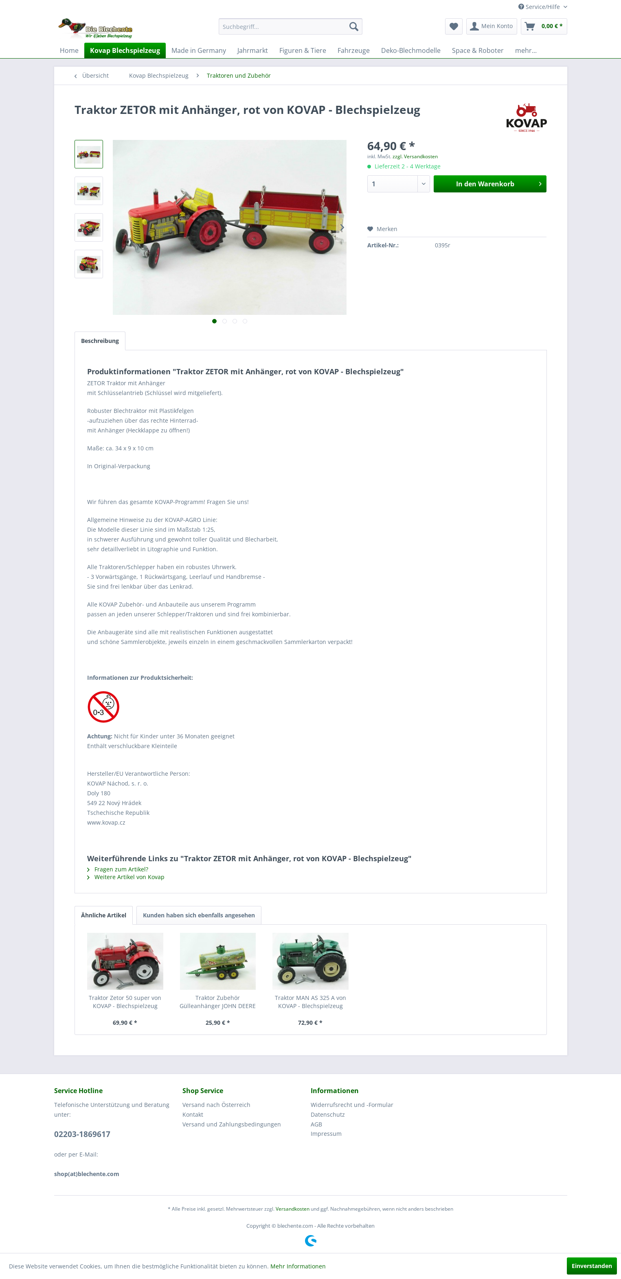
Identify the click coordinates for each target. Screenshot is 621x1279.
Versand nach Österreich (216, 1105)
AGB (316, 1124)
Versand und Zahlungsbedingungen (231, 1124)
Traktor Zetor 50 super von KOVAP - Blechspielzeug (125, 1002)
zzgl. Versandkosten (415, 156)
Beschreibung (100, 341)
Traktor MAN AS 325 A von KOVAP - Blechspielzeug (310, 1002)
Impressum (326, 1133)
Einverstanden (592, 1266)
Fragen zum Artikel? (117, 869)
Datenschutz (328, 1114)
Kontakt (192, 1114)
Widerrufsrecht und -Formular (352, 1105)
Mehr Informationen (298, 1266)
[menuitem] (290, 26)
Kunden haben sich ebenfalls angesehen (199, 915)
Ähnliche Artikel (103, 915)
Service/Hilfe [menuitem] (540, 7)
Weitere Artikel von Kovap (126, 877)
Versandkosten (292, 1208)
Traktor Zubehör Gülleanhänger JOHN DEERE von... (218, 1002)
